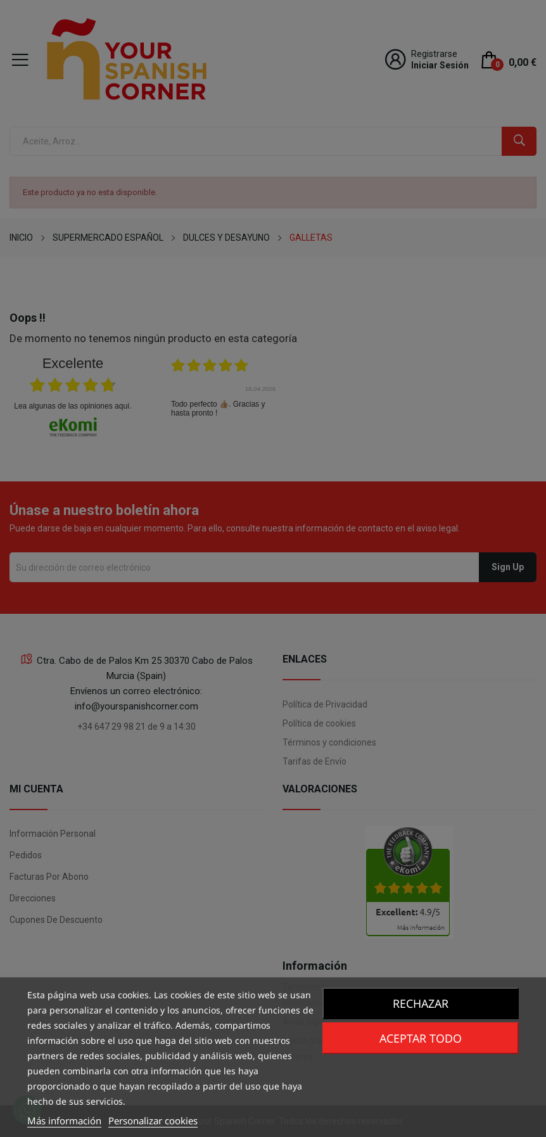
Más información (64, 1120)
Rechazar (420, 1003)
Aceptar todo (420, 1038)
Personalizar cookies (153, 1120)
